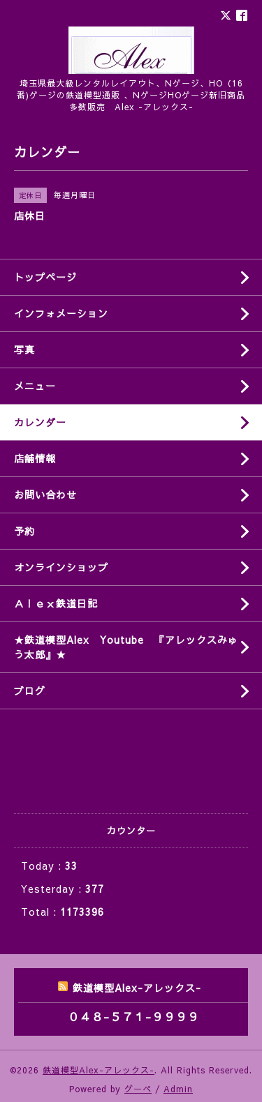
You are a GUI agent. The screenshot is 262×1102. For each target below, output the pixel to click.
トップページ (45, 277)
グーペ (138, 1088)
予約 (24, 531)
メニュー (35, 386)
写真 (24, 349)
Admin (178, 1088)
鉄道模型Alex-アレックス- (98, 1069)
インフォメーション (61, 313)
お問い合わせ (45, 494)
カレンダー (40, 422)
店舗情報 (35, 458)
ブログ (29, 690)
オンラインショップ (61, 567)
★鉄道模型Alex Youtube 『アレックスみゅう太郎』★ (126, 647)
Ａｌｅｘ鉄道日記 (56, 603)
